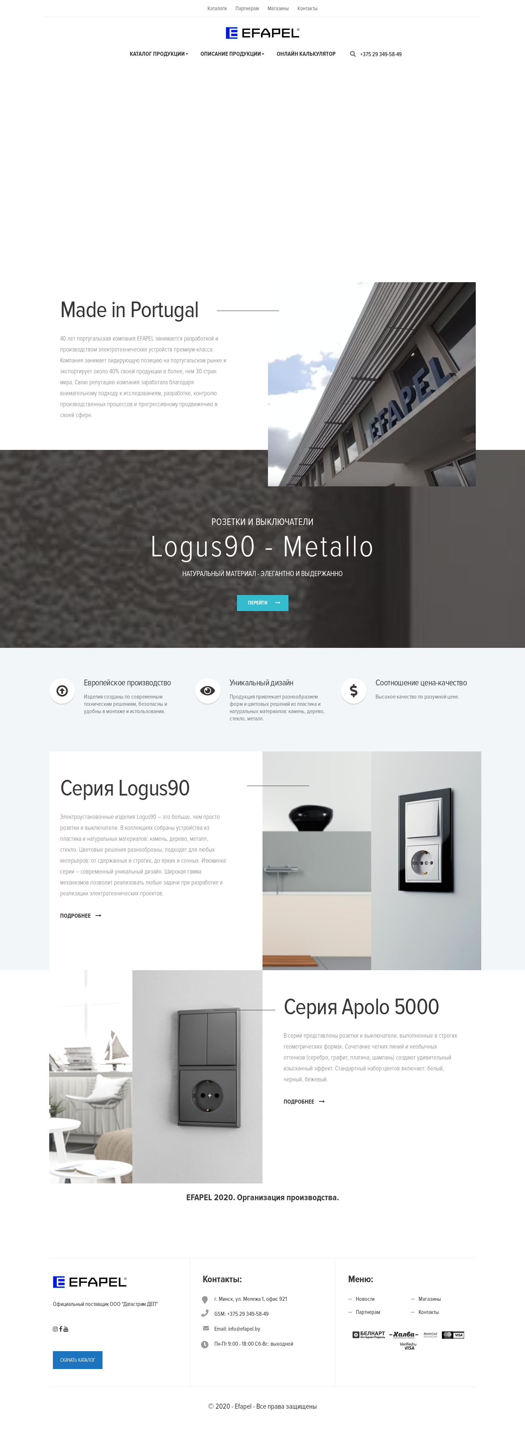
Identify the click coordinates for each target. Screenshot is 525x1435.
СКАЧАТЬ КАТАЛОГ (77, 1376)
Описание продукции (231, 54)
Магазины (278, 8)
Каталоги (217, 8)
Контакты (308, 8)
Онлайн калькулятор (306, 54)
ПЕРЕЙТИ (257, 609)
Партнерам (247, 8)
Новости (365, 1315)
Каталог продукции (157, 54)
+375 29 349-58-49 (381, 54)
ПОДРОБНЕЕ (80, 932)
